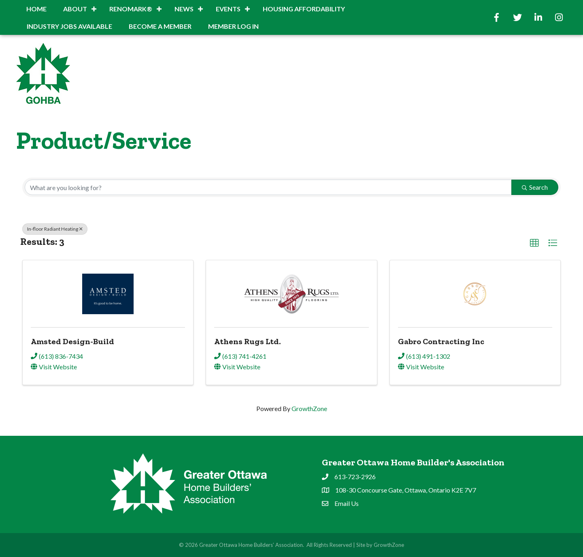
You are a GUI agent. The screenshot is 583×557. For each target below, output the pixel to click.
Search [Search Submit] (535, 187)
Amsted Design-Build (72, 341)
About (75, 9)
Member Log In (233, 26)
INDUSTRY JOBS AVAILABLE (69, 26)
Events (228, 9)
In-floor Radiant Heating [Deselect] (55, 229)
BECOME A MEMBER (160, 26)
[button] (534, 243)
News (184, 9)
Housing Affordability (304, 9)
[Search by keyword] (268, 187)
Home (36, 9)
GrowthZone (309, 408)
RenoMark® (130, 9)
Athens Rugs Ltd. (247, 341)
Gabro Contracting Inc (441, 341)
